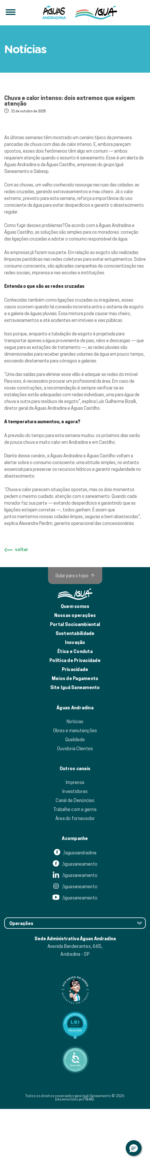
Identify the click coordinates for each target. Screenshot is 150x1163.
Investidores (75, 845)
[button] (134, 1148)
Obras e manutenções (75, 784)
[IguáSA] (96, 13)
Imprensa (75, 836)
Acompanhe (75, 892)
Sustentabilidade (75, 687)
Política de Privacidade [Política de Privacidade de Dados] (75, 714)
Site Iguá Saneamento (75, 741)
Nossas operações (75, 669)
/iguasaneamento (75, 918)
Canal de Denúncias (75, 854)
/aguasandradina (75, 907)
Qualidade (75, 793)
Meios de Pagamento (75, 732)
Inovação (75, 696)
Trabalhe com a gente (75, 863)
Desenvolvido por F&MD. (75, 1153)
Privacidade (75, 723)
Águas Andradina (75, 762)
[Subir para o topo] (75, 629)
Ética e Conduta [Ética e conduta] (75, 705)
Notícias (75, 775)
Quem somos (75, 660)
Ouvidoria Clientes (75, 802)
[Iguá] (54, 13)
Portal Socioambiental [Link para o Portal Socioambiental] (75, 678)
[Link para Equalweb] (75, 1079)
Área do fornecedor (75, 872)
